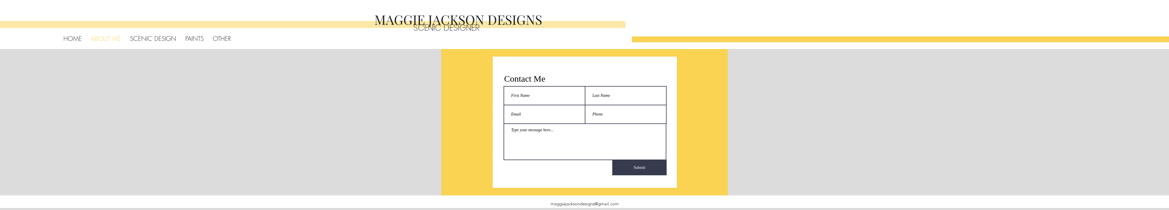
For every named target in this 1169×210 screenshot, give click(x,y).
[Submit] (639, 167)
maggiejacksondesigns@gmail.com (585, 203)
